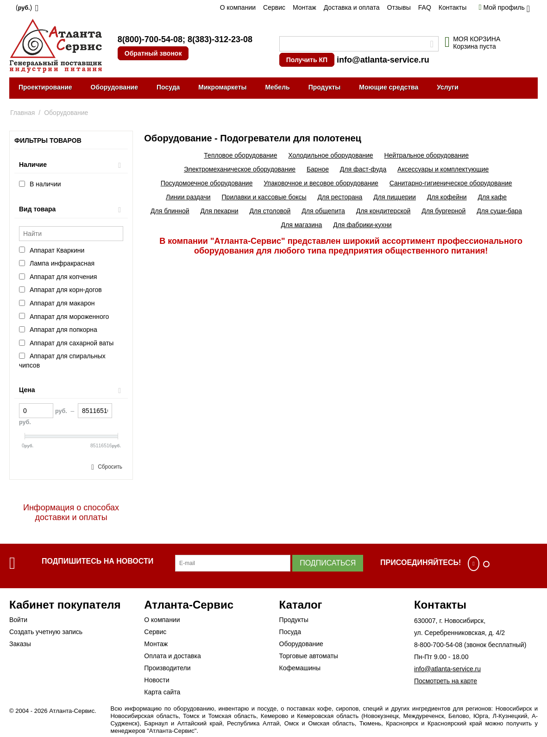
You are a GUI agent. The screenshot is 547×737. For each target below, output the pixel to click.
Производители (167, 668)
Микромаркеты (222, 87)
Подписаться (328, 563)
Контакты (452, 7)
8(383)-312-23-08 (220, 39)
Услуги (448, 87)
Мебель (277, 87)
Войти (18, 619)
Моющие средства (388, 87)
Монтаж (304, 7)
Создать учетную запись (45, 631)
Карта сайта (162, 692)
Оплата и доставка (172, 656)
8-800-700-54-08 (438, 644)
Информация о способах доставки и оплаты (71, 512)
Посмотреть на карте (445, 681)
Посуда (168, 87)
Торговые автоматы (308, 656)
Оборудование (114, 87)
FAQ (424, 7)
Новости (156, 680)
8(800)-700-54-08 (150, 39)
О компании (238, 7)
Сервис (274, 7)
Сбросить (110, 467)
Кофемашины (300, 668)
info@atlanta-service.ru (383, 59)
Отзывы (399, 7)
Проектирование (45, 87)
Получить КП (306, 60)
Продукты (324, 87)
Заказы (20, 644)
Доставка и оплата (352, 7)
